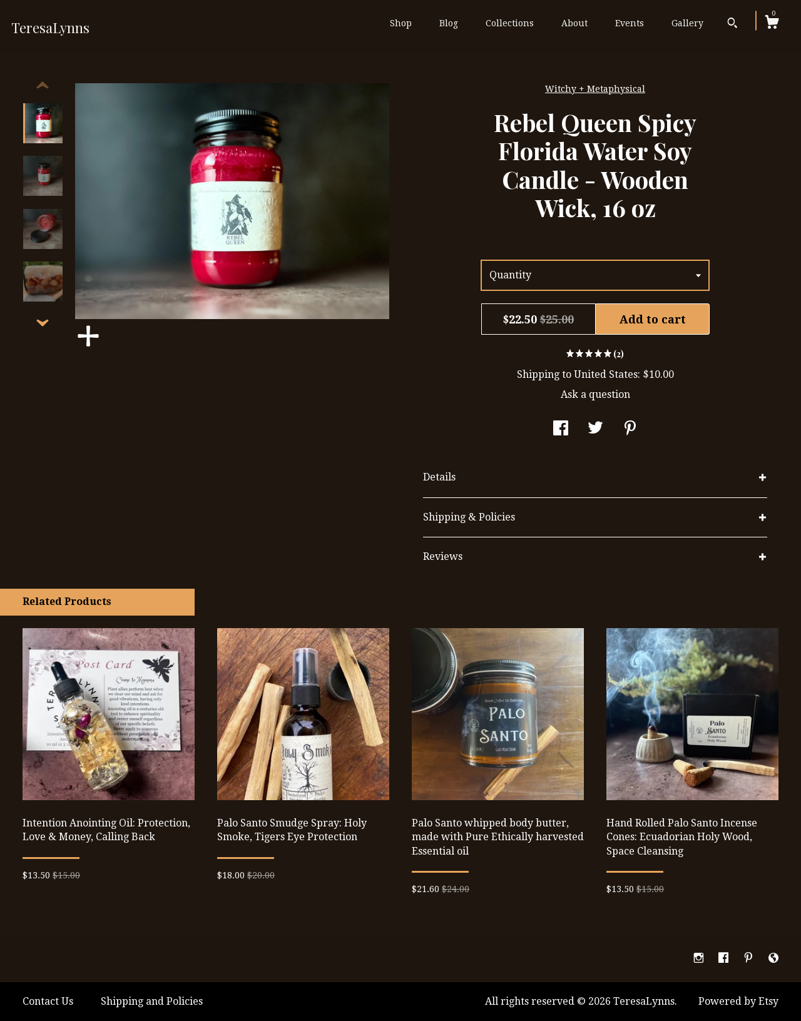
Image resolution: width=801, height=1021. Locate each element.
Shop (401, 23)
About (574, 23)
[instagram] (700, 959)
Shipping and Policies (152, 1001)
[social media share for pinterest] (630, 429)
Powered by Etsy (738, 1001)
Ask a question (595, 394)
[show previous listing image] (42, 86)
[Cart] (771, 23)
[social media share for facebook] (560, 429)
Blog (448, 23)
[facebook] (724, 959)
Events (629, 23)
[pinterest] (749, 959)
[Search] (732, 24)
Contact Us (48, 1001)
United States (606, 374)
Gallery (687, 23)
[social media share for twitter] (595, 429)
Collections (510, 23)
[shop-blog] (773, 959)
